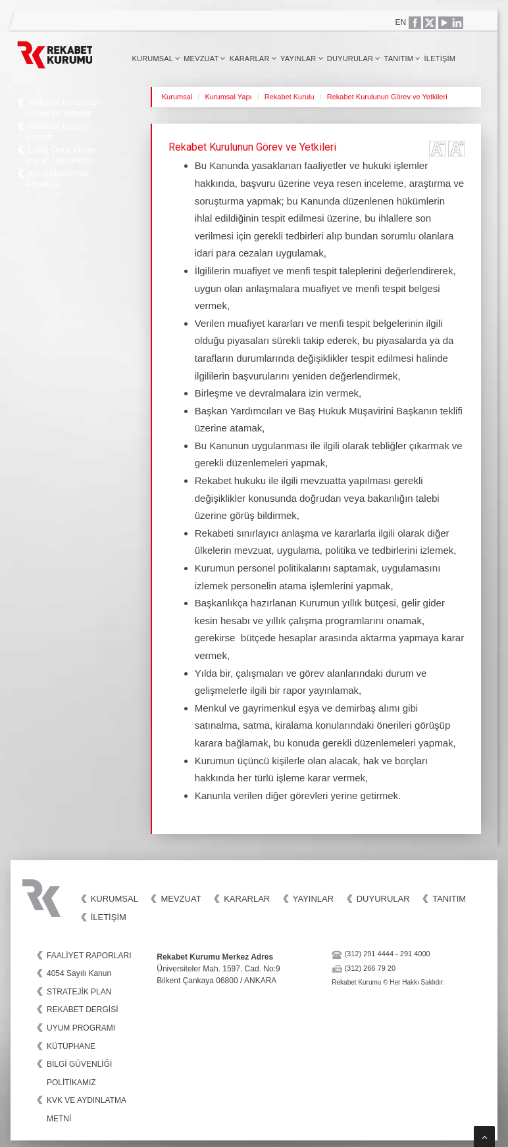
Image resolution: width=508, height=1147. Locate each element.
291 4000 (415, 954)
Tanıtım (402, 58)
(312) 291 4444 (369, 954)
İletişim (439, 58)
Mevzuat (204, 58)
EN (401, 22)
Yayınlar (301, 58)
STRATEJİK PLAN (79, 991)
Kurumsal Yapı (228, 97)
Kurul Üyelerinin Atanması (57, 178)
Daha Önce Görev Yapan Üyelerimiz (61, 155)
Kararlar (253, 58)
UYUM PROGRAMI (81, 1028)
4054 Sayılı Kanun (79, 973)
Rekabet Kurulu (290, 97)
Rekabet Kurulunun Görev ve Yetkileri (63, 107)
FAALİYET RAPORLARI (89, 955)
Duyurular (353, 58)
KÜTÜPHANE (71, 1046)
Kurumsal (156, 58)
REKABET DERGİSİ (82, 1009)
